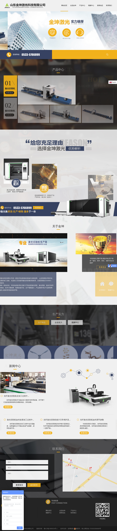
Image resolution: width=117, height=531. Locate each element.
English (112, 82)
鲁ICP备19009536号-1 (50, 528)
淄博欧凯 (71, 528)
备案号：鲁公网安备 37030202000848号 (87, 528)
